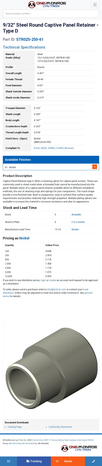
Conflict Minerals (65, 148)
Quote (68, 461)
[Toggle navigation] (95, 5)
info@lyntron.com (56, 289)
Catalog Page (15, 427)
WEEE (44, 148)
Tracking (34, 461)
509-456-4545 (27, 443)
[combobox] (51, 13)
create (52, 280)
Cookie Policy (37, 440)
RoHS (37, 148)
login (43, 280)
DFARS (51, 148)
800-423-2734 (14, 443)
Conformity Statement (60, 427)
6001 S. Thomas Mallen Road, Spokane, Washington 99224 (69, 440)
